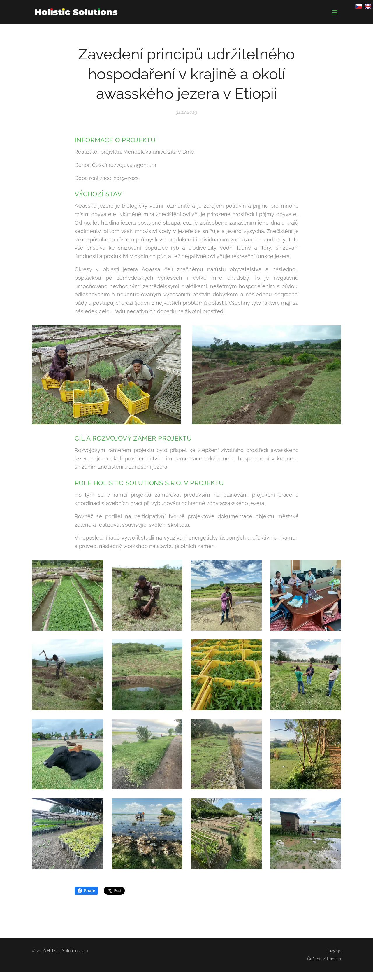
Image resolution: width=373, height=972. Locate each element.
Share (86, 890)
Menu (334, 12)
